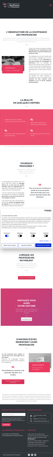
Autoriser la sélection (26, 245)
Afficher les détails (44, 240)
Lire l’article (46, 146)
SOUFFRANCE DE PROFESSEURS (11, 434)
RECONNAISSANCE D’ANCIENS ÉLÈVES (13, 435)
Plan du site (30, 440)
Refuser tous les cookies (10, 245)
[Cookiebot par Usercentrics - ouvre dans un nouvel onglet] (45, 211)
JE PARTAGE (26, 319)
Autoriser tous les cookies (43, 245)
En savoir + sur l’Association (13, 70)
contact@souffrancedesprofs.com (41, 421)
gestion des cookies (40, 442)
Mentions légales (38, 440)
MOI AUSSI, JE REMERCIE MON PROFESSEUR (13, 381)
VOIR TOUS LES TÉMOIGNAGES (26, 277)
